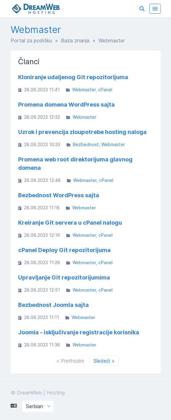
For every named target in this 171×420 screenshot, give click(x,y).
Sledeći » (103, 361)
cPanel (105, 89)
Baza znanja (75, 40)
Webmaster (84, 89)
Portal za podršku (31, 40)
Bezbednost (86, 144)
